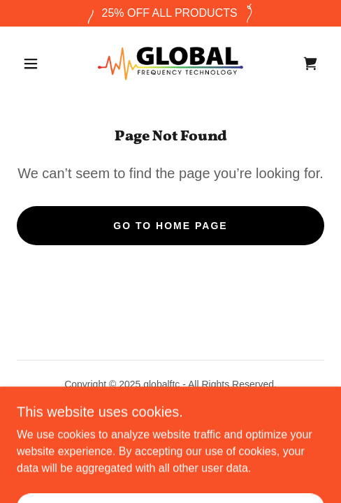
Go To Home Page (170, 225)
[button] (32, 64)
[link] (170, 63)
